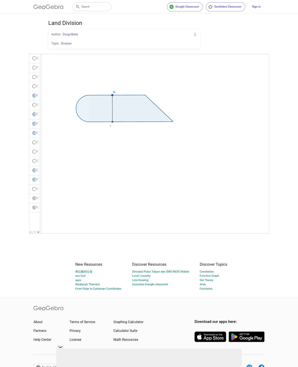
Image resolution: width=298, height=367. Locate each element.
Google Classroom (184, 7)
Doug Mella (70, 34)
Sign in (256, 6)
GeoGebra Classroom (224, 7)
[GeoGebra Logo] (48, 7)
